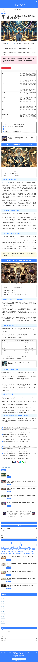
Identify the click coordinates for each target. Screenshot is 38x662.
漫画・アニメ (4, 467)
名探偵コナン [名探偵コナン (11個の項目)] (26, 553)
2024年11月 (3, 619)
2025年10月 (3, 607)
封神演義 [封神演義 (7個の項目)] (9, 555)
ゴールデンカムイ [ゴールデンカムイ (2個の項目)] (8, 549)
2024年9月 (3, 622)
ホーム (4, 527)
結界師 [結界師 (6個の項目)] (7, 558)
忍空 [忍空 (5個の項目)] (12, 555)
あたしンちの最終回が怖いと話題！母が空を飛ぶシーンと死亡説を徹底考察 (21, 583)
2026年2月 (3, 604)
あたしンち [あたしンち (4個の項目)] (8, 547)
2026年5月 (3, 602)
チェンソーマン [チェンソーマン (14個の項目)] (29, 549)
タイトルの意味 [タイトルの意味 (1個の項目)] (18, 549)
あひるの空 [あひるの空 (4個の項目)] (13, 547)
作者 (2, 640)
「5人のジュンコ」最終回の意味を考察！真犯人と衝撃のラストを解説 (20, 589)
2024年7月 (3, 626)
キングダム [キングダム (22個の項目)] (3, 549)
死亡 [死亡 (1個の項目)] (29, 555)
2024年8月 (3, 624)
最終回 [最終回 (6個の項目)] (16, 555)
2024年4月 (3, 627)
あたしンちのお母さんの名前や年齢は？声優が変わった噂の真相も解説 (20, 576)
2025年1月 (3, 617)
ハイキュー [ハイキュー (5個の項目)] (3, 551)
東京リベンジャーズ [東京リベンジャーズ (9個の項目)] (21, 555)
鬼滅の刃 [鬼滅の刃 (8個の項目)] (33, 558)
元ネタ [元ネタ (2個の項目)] (11, 553)
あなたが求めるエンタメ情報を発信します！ (19, 655)
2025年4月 (3, 614)
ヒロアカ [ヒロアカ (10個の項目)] (11, 551)
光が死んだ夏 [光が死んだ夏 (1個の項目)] (15, 553)
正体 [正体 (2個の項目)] (26, 555)
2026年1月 (3, 606)
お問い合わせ (22, 653)
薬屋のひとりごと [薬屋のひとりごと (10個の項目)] (18, 558)
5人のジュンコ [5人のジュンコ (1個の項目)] (3, 547)
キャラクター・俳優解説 (5, 636)
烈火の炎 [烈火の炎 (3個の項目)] (2, 558)
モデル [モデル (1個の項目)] (21, 551)
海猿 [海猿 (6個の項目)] (32, 555)
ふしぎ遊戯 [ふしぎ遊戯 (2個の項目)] (26, 547)
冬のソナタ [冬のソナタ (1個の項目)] (20, 553)
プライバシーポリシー (31, 652)
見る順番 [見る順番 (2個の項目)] (24, 558)
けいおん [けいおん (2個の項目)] (18, 547)
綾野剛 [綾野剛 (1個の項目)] (10, 558)
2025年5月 (3, 612)
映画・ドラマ (3, 643)
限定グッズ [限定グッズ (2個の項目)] (28, 558)
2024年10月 (3, 621)
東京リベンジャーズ (11, 43)
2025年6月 (3, 611)
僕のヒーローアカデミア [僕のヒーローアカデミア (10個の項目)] (4, 553)
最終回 (3, 468)
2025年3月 (3, 616)
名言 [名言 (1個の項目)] (30, 553)
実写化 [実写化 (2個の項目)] (5, 555)
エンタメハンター (19, 5)
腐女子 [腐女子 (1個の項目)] (14, 558)
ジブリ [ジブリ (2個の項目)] (14, 549)
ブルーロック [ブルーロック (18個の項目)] (16, 551)
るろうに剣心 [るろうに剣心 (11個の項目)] (32, 547)
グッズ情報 (3, 638)
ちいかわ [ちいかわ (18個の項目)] (22, 547)
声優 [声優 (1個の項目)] (2, 555)
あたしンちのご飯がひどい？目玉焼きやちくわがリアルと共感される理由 (21, 561)
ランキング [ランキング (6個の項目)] (25, 551)
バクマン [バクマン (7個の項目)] (7, 551)
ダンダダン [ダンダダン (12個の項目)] (24, 549)
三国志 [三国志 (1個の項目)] (29, 551)
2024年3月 (3, 629)
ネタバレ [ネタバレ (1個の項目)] (34, 549)
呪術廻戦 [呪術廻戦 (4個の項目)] (33, 553)
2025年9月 (3, 609)
